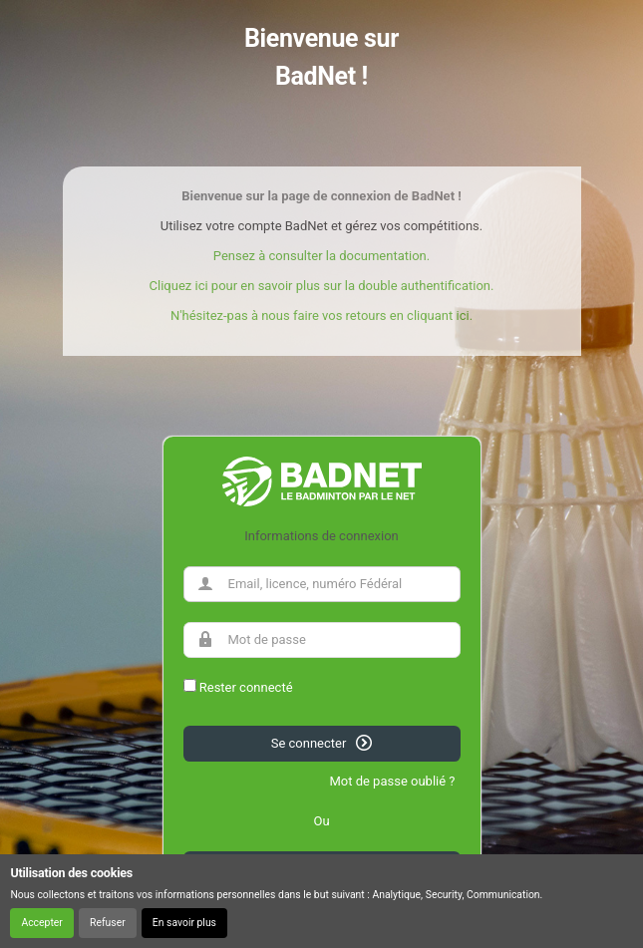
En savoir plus (184, 922)
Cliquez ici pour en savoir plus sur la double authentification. (322, 285)
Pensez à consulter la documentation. (321, 255)
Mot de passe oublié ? (392, 781)
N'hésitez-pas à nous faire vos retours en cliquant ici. (321, 315)
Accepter (41, 922)
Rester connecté (246, 687)
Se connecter (322, 743)
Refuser (108, 922)
